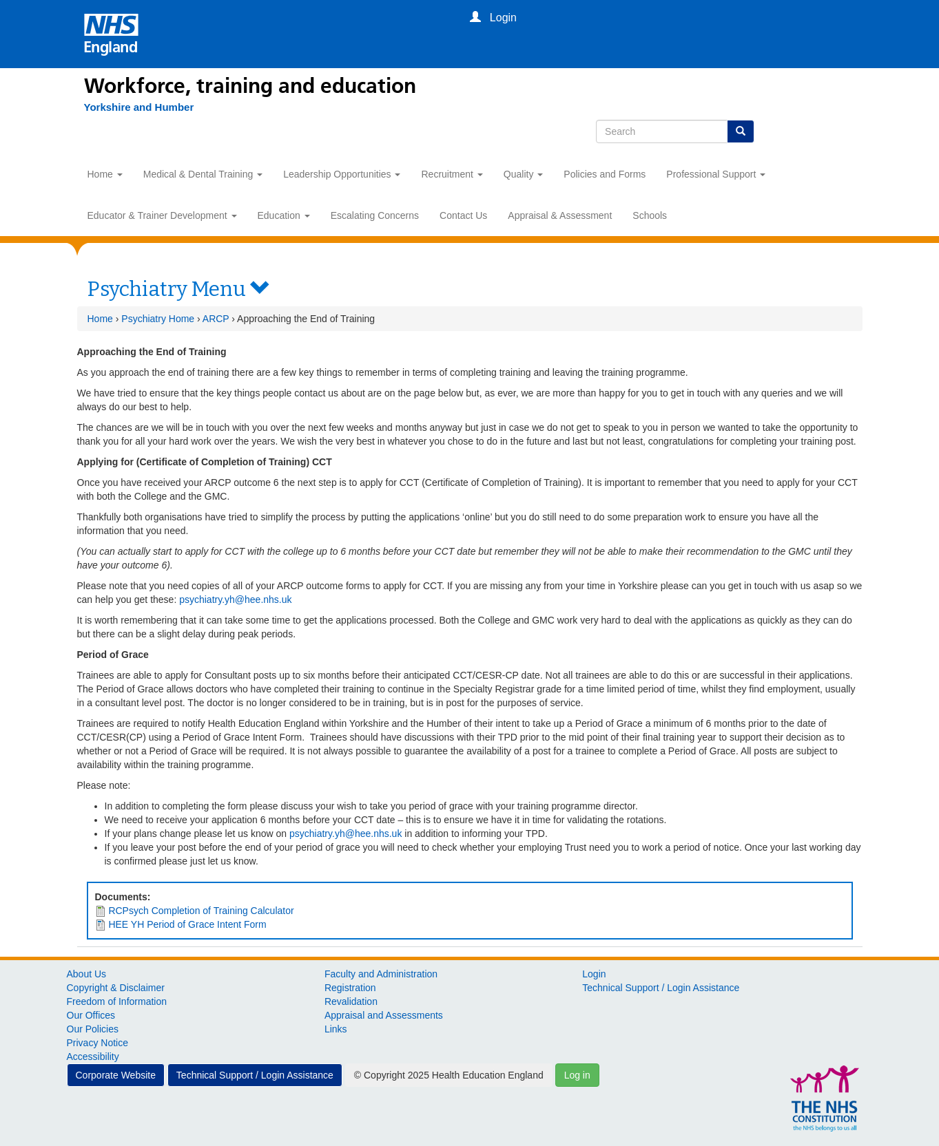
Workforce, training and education (250, 86)
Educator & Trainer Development (162, 215)
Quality (523, 174)
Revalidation (351, 1001)
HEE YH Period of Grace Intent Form (187, 924)
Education (284, 215)
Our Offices (91, 1015)
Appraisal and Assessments (383, 1015)
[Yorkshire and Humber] (139, 107)
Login (594, 973)
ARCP (216, 318)
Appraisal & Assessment (560, 215)
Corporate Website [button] (116, 1075)
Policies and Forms (605, 174)
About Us (87, 973)
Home (105, 174)
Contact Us (463, 215)
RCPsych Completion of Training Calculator (200, 910)
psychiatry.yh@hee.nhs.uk (235, 599)
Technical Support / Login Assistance (660, 987)
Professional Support (715, 174)
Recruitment (451, 174)
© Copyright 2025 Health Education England (449, 1075)
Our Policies (92, 1028)
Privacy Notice (97, 1042)
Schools (649, 215)
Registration (350, 987)
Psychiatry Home (157, 318)
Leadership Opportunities (341, 174)
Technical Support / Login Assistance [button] (254, 1075)
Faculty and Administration (380, 973)
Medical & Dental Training (202, 174)
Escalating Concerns (375, 215)
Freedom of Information (117, 1001)
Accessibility (93, 1056)
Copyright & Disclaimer (116, 987)
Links (335, 1028)
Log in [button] (577, 1075)
